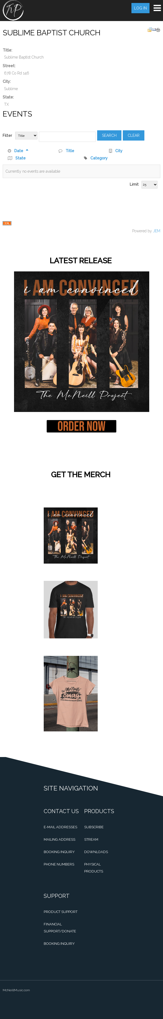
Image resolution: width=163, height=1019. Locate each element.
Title (70, 151)
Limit (134, 184)
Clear (134, 135)
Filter (7, 135)
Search (109, 135)
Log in (140, 8)
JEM (156, 231)
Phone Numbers (59, 864)
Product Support (60, 912)
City (119, 151)
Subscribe (94, 827)
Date (21, 151)
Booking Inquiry (59, 852)
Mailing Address (59, 839)
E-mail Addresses (60, 827)
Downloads (96, 852)
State (20, 158)
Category (99, 158)
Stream (91, 839)
